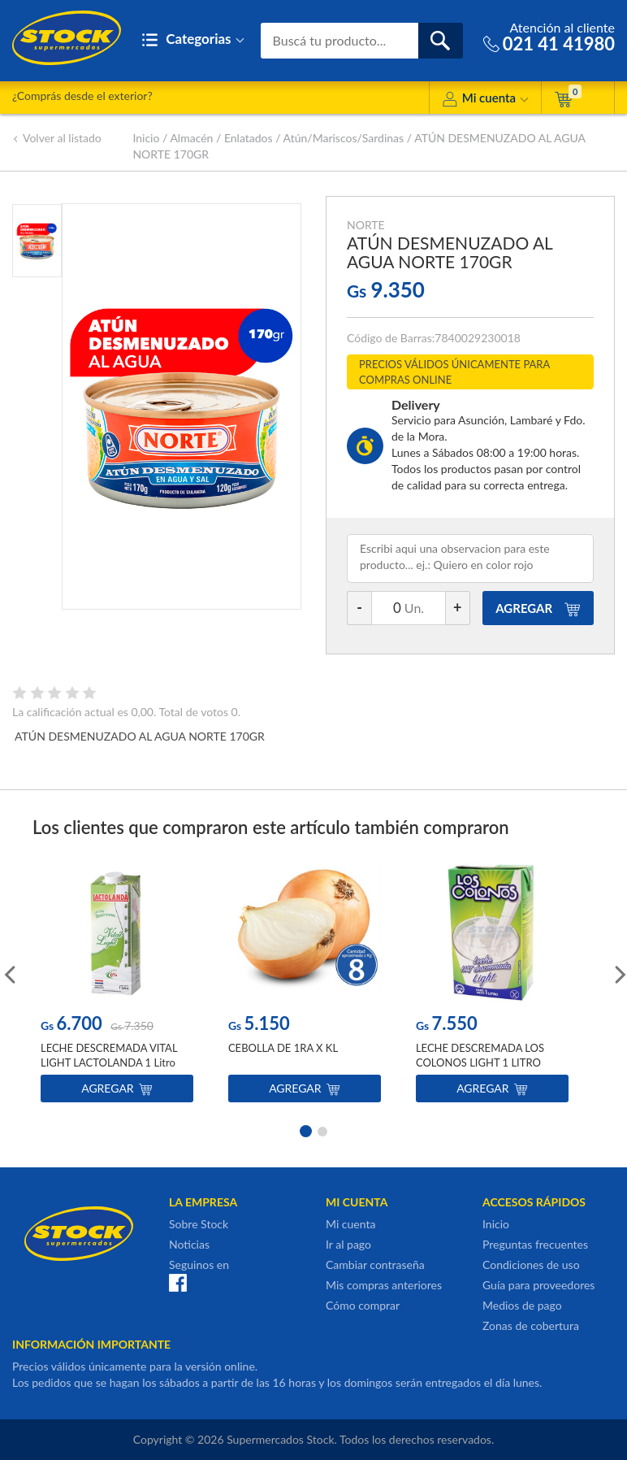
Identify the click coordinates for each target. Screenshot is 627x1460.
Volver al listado (57, 138)
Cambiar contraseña (375, 1264)
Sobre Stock (198, 1224)
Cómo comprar (363, 1305)
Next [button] (619, 973)
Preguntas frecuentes (535, 1244)
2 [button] (322, 1130)
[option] (116, 985)
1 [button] (304, 1130)
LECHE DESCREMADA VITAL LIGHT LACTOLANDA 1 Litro (109, 1055)
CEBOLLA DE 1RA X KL (283, 1047)
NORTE (366, 225)
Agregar (116, 1088)
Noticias (189, 1244)
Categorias (192, 40)
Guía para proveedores (538, 1285)
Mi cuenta (485, 100)
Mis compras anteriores (384, 1285)
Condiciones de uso (531, 1264)
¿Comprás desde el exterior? (82, 95)
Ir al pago (348, 1244)
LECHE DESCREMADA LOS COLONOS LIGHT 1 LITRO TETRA (480, 1062)
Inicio (145, 138)
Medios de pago (522, 1305)
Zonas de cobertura (530, 1325)
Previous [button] (8, 973)
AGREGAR (538, 608)
